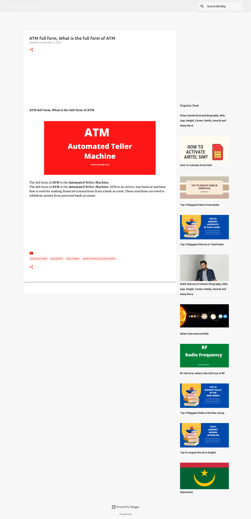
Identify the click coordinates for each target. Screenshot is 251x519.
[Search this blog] (224, 6)
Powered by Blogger (125, 506)
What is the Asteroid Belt (194, 333)
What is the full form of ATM (99, 258)
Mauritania (186, 492)
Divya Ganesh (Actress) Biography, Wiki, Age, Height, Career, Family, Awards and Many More (203, 120)
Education (57, 258)
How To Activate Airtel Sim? (196, 165)
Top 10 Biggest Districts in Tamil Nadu (202, 244)
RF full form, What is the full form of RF (202, 373)
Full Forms (73, 258)
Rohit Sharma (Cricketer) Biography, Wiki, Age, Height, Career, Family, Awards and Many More (204, 289)
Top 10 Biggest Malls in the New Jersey (202, 413)
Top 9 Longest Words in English (198, 452)
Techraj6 (26, 6)
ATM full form (39, 258)
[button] (31, 49)
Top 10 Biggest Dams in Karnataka (199, 204)
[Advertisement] (99, 83)
